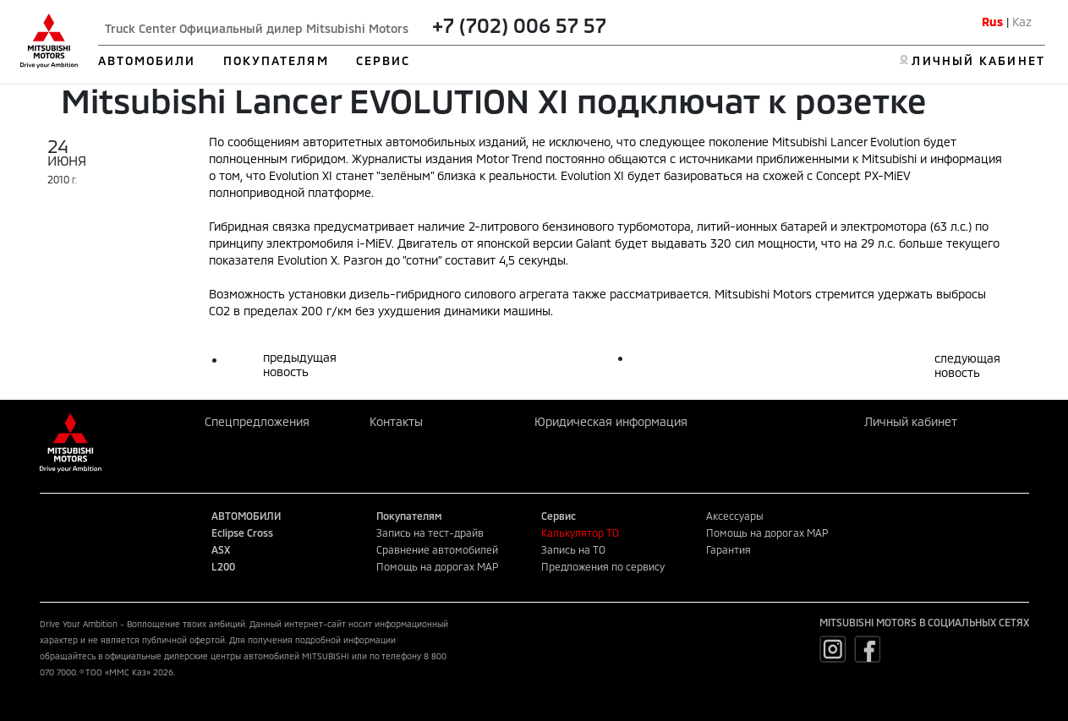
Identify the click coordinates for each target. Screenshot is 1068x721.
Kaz (1022, 21)
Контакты (396, 421)
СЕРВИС (383, 60)
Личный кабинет (910, 421)
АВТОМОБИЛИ (147, 60)
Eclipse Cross (242, 532)
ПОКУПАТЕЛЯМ (276, 60)
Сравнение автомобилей (437, 549)
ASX (220, 549)
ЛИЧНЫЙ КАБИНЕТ (978, 60)
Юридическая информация (610, 421)
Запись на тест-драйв (430, 532)
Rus (992, 21)
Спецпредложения (257, 421)
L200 (223, 566)
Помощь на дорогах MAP (437, 566)
